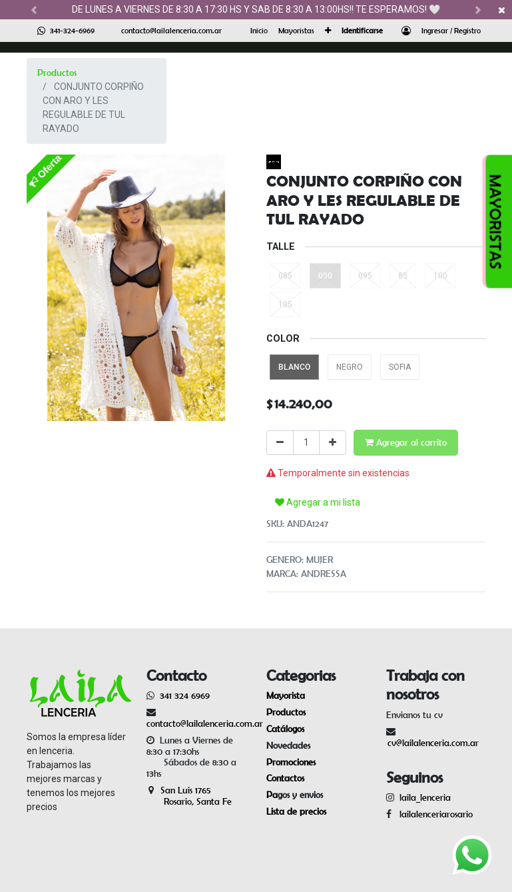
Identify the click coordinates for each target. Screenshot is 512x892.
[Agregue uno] (332, 442)
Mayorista (285, 695)
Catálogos (285, 728)
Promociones (291, 762)
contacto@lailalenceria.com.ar (171, 30)
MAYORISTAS (496, 221)
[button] (328, 30)
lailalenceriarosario (433, 814)
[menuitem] (259, 30)
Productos (57, 72)
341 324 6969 (185, 695)
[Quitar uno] (280, 442)
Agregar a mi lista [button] (317, 502)
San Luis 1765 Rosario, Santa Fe (189, 796)
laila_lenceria (425, 797)
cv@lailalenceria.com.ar (433, 742)
